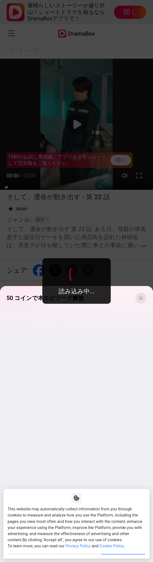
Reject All (77, 550)
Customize (30, 550)
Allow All (123, 550)
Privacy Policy (78, 537)
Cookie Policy (111, 537)
